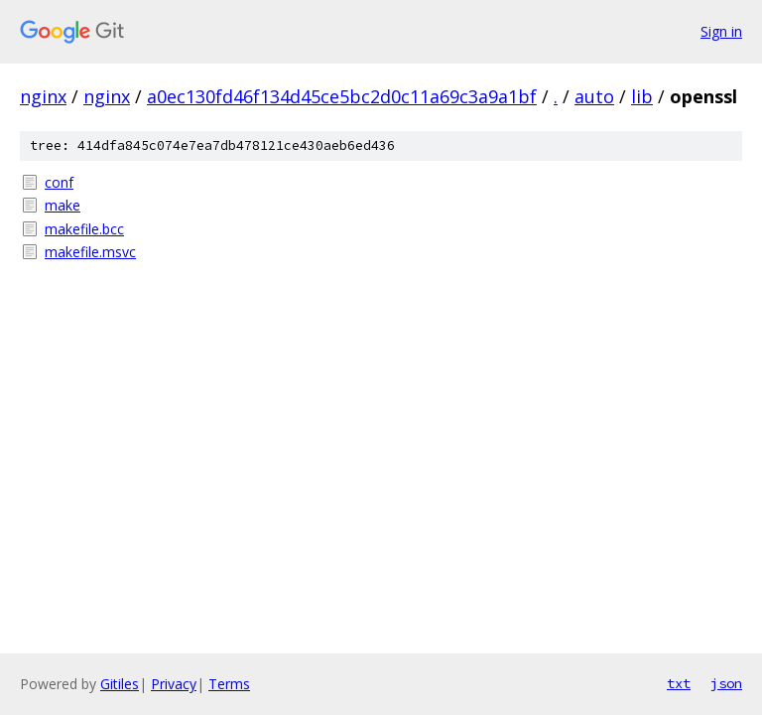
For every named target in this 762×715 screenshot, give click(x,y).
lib (642, 96)
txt (679, 683)
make (62, 205)
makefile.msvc (90, 251)
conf (59, 182)
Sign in (721, 31)
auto (594, 96)
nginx (43, 96)
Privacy (173, 683)
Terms (229, 683)
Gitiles (119, 683)
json (726, 683)
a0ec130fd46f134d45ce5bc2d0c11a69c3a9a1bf (342, 96)
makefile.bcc (84, 228)
